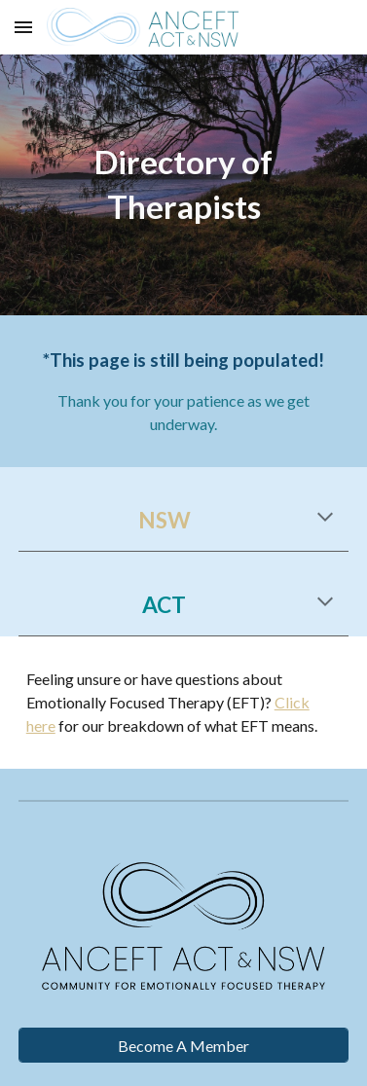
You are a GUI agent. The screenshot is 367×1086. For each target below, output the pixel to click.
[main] (183, 184)
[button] (23, 27)
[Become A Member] (184, 1045)
